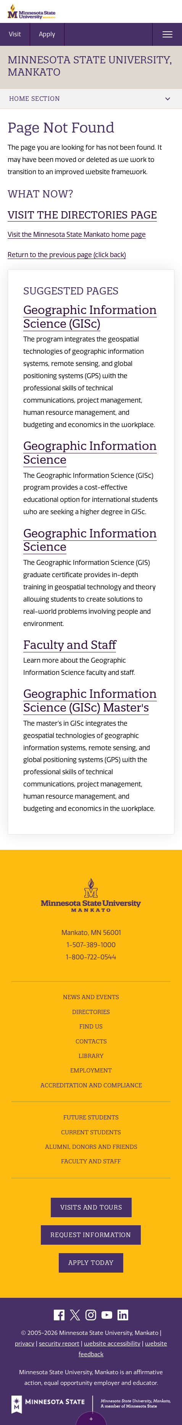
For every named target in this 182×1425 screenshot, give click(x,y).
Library (91, 1055)
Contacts (91, 1041)
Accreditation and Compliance (91, 1085)
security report (59, 1343)
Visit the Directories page (82, 215)
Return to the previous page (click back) (67, 255)
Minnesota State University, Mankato (90, 65)
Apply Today (91, 1262)
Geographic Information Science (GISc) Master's (90, 701)
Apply (47, 34)
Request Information (90, 1235)
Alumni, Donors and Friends (91, 1146)
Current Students (91, 1132)
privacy (24, 1343)
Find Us (91, 1026)
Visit (15, 34)
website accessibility (112, 1343)
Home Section (89, 98)
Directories (91, 1012)
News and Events (91, 997)
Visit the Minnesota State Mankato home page (77, 234)
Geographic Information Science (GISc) (90, 317)
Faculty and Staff (69, 645)
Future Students (91, 1117)
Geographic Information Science (90, 453)
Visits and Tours (91, 1207)
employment (91, 1070)
